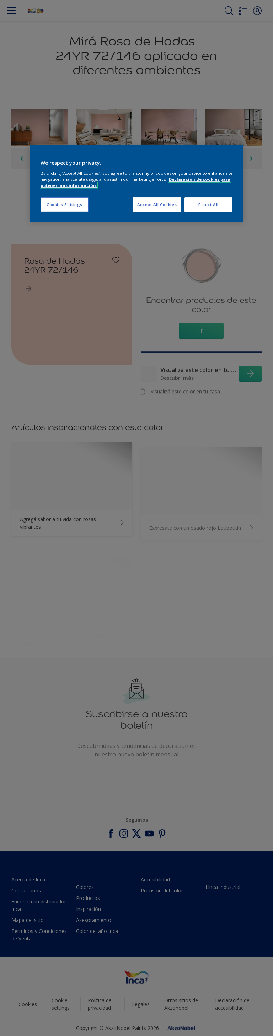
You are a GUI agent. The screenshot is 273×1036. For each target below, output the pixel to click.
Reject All (208, 204)
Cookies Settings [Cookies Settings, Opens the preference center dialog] (64, 204)
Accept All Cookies (157, 204)
